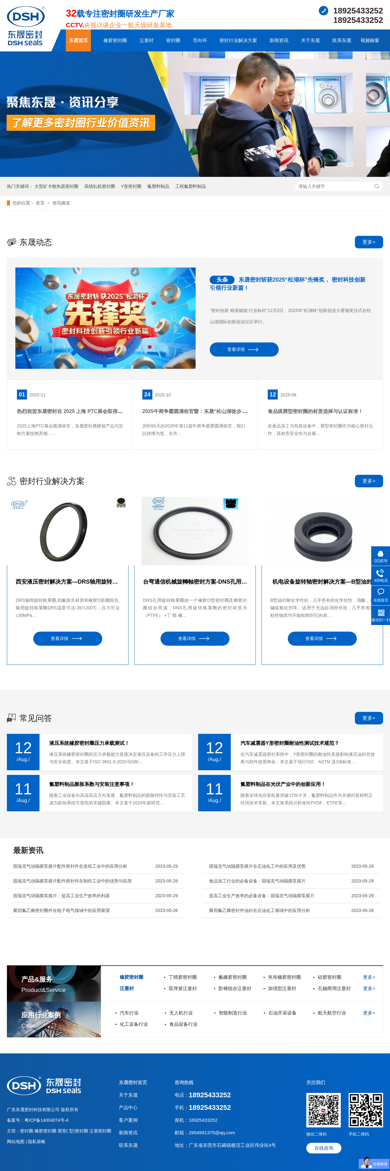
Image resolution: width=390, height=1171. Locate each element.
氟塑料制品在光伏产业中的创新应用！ (283, 784)
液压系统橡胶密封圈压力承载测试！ (89, 743)
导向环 (200, 40)
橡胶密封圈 (115, 40)
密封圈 (173, 40)
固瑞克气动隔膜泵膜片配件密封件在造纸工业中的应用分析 (70, 866)
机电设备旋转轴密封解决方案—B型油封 (322, 582)
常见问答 (35, 718)
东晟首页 (78, 40)
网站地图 (16, 1141)
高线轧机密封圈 (99, 186)
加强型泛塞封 (282, 988)
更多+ (368, 242)
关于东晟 (310, 40)
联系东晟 (341, 40)
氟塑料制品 (158, 186)
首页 (41, 202)
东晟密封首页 (133, 1082)
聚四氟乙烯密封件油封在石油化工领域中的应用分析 (259, 910)
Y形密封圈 (131, 186)
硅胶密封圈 (329, 977)
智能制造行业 (233, 1012)
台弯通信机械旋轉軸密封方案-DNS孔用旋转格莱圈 (195, 582)
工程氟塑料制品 (190, 186)
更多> (369, 977)
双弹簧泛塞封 (183, 988)
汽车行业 (129, 1012)
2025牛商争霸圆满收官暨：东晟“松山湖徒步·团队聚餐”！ (206, 411)
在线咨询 (323, 1148)
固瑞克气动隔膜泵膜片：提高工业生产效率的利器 (61, 895)
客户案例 (128, 1120)
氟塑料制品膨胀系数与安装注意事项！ (91, 784)
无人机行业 (181, 1012)
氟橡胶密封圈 (233, 977)
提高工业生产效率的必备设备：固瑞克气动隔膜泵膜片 (261, 895)
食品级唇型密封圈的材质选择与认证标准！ (315, 411)
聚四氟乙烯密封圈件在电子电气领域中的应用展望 (61, 910)
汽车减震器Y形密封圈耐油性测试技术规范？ (289, 743)
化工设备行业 (134, 1024)
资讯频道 (61, 202)
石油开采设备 (282, 1012)
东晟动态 (35, 242)
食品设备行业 (183, 1024)
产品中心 (128, 1107)
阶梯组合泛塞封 (235, 988)
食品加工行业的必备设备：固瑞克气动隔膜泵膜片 (257, 880)
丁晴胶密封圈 (183, 977)
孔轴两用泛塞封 (334, 988)
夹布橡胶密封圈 (284, 977)
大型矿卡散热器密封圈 (56, 186)
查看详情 (236, 349)
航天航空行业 (332, 1012)
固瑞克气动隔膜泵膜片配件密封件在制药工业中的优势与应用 (72, 880)
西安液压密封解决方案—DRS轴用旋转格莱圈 (68, 582)
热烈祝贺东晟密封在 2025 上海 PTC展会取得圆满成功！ (80, 411)
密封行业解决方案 (238, 40)
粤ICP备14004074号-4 (46, 1120)
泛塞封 (147, 40)
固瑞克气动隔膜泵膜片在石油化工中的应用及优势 (257, 866)
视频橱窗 (370, 40)
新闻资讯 (279, 40)
